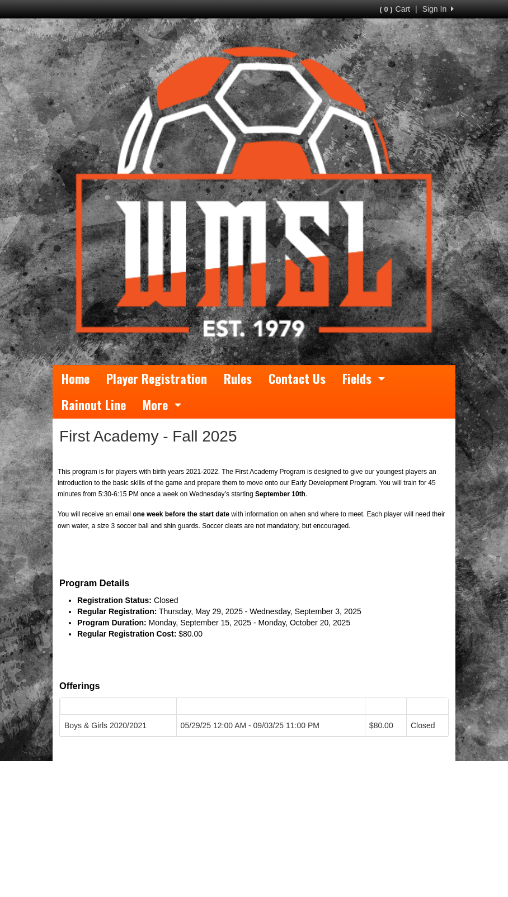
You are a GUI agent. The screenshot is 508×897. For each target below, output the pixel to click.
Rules (238, 378)
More (162, 405)
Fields (363, 378)
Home (76, 378)
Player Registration (156, 378)
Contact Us (297, 378)
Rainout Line (94, 405)
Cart (395, 8)
